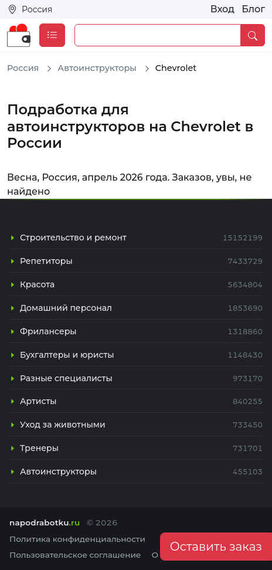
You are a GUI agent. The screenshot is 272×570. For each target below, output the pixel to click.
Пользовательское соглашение (75, 554)
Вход (222, 9)
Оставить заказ (216, 547)
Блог (253, 9)
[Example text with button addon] (157, 35)
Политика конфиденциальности (77, 539)
